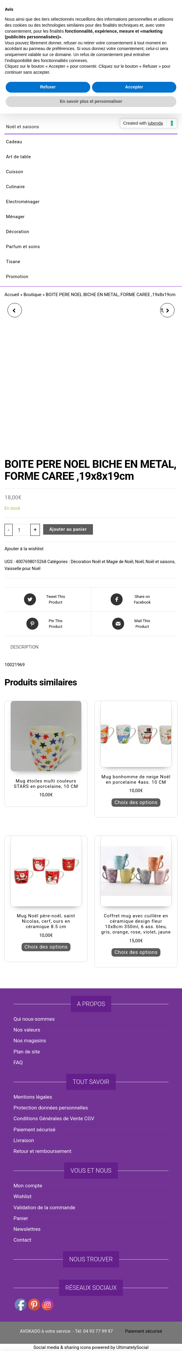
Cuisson (14, 171)
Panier (20, 1218)
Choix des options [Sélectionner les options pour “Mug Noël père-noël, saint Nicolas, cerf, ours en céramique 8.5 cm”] (46, 947)
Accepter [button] (134, 705)
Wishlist (22, 1196)
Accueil (11, 294)
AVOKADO (91, 55)
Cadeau (14, 141)
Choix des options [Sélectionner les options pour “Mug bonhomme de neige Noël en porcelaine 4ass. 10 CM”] (136, 802)
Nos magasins (29, 1041)
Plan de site (26, 1052)
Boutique (32, 294)
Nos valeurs (26, 1030)
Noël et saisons (22, 126)
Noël (139, 561)
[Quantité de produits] (21, 530)
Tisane (13, 261)
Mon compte (27, 1186)
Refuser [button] (48, 705)
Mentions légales (32, 1097)
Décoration (17, 231)
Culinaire (15, 186)
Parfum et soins (23, 246)
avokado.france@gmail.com (92, 12)
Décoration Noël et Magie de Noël (102, 561)
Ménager (15, 216)
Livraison (23, 1140)
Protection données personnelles (50, 1108)
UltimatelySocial (132, 1347)
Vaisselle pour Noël (22, 568)
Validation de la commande (44, 1207)
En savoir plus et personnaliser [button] (91, 720)
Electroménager (23, 201)
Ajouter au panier (68, 529)
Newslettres (26, 1229)
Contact (22, 1240)
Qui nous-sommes (34, 1019)
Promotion (17, 276)
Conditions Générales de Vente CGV (53, 1118)
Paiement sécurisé (34, 1130)
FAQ (18, 1062)
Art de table (18, 156)
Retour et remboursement (42, 1151)
